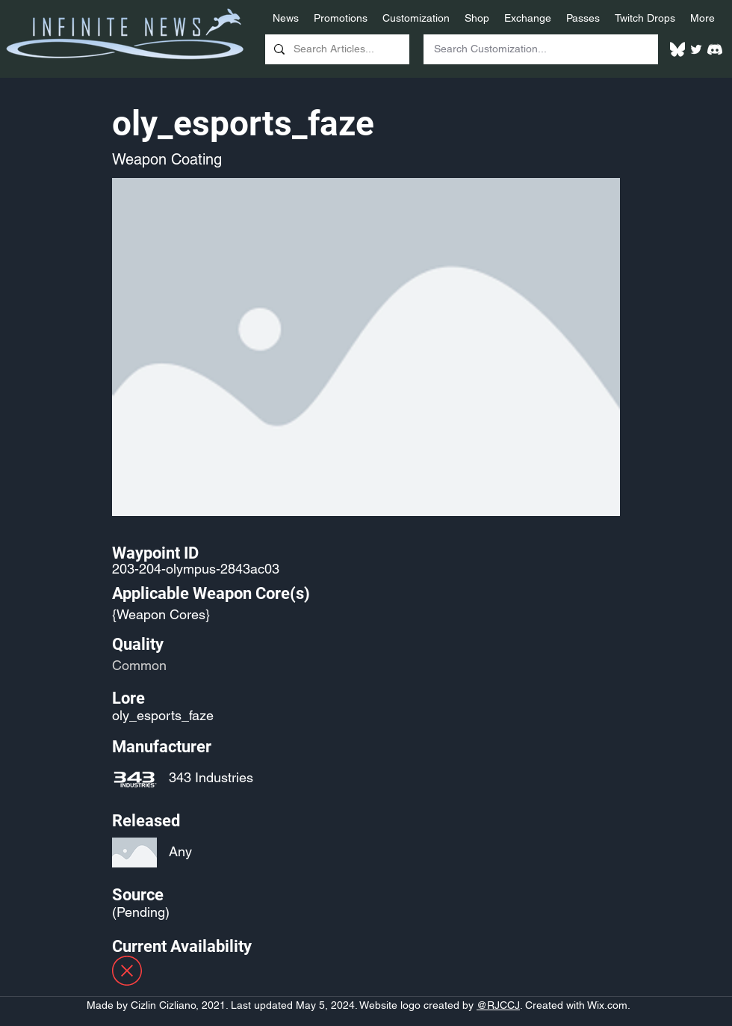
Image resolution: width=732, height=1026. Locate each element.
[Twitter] (696, 49)
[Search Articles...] (336, 49)
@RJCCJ (498, 1005)
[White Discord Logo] (714, 49)
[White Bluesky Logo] (677, 49)
